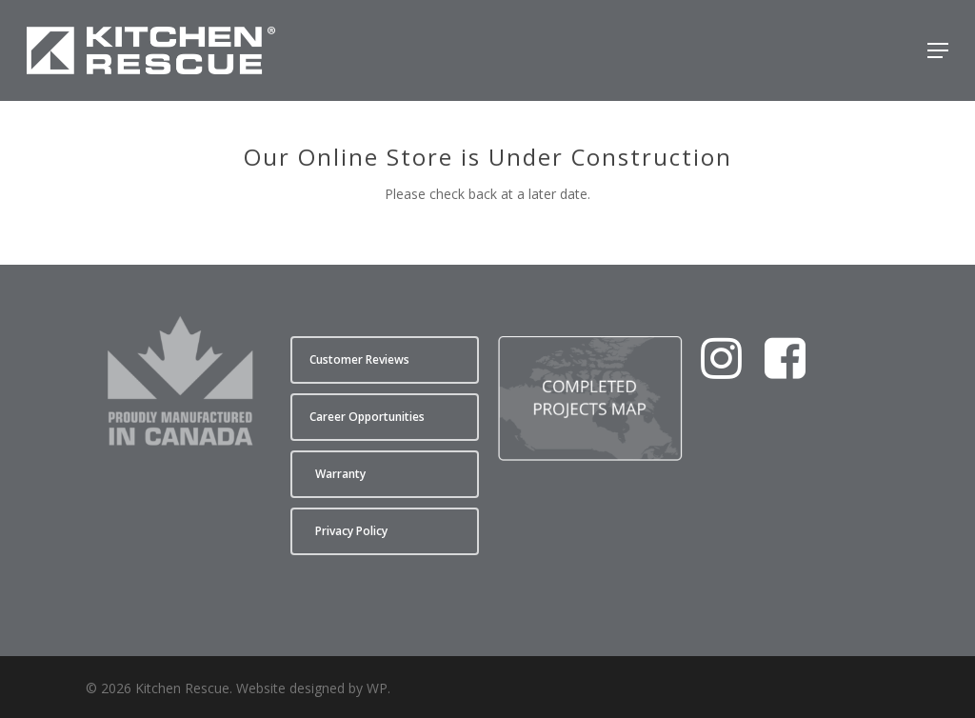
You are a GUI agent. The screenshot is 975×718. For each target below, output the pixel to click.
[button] (937, 50)
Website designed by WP (312, 688)
